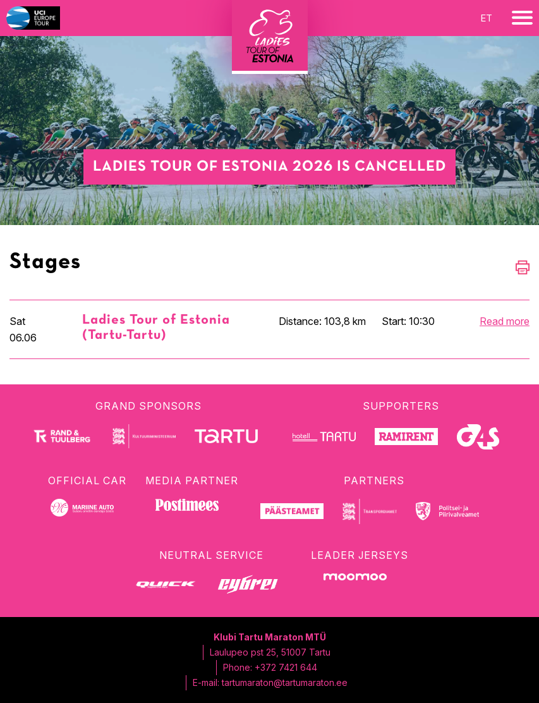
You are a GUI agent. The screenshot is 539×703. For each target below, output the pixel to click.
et (486, 18)
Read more (505, 321)
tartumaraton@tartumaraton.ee (285, 682)
